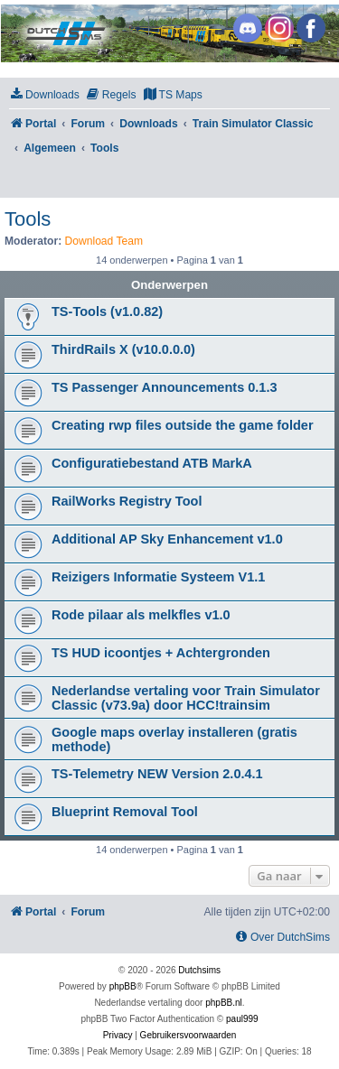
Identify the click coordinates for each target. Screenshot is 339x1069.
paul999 (242, 1019)
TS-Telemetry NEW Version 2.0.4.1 (157, 774)
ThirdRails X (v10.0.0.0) (123, 349)
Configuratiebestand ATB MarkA (152, 463)
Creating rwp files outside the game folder (183, 425)
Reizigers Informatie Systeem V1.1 (158, 577)
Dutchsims (199, 970)
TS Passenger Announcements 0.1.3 (165, 387)
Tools (28, 219)
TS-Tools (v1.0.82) (107, 311)
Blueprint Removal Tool (125, 811)
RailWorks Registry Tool (127, 501)
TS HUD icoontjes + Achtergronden (161, 653)
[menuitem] (44, 95)
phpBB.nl (223, 1003)
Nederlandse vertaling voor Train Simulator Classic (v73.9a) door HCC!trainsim (186, 697)
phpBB (123, 986)
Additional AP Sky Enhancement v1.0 (167, 539)
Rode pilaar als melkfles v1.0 (141, 615)
